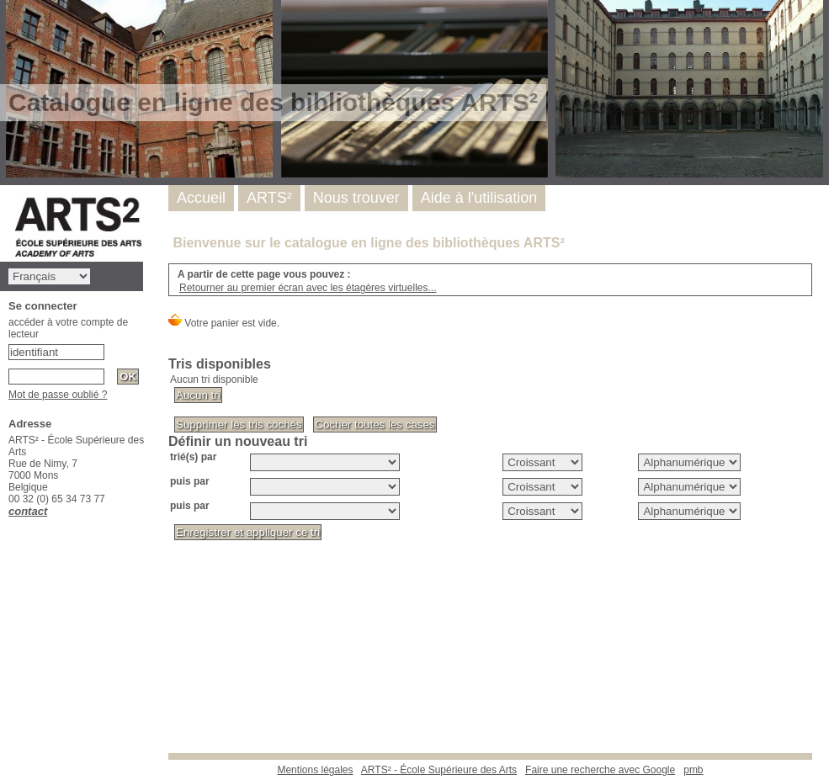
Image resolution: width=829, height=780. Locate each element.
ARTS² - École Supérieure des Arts (439, 770)
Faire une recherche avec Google (600, 770)
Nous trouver (356, 197)
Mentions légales (315, 770)
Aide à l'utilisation (479, 197)
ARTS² (269, 197)
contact (27, 511)
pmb (693, 770)
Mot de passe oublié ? (57, 395)
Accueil (201, 197)
